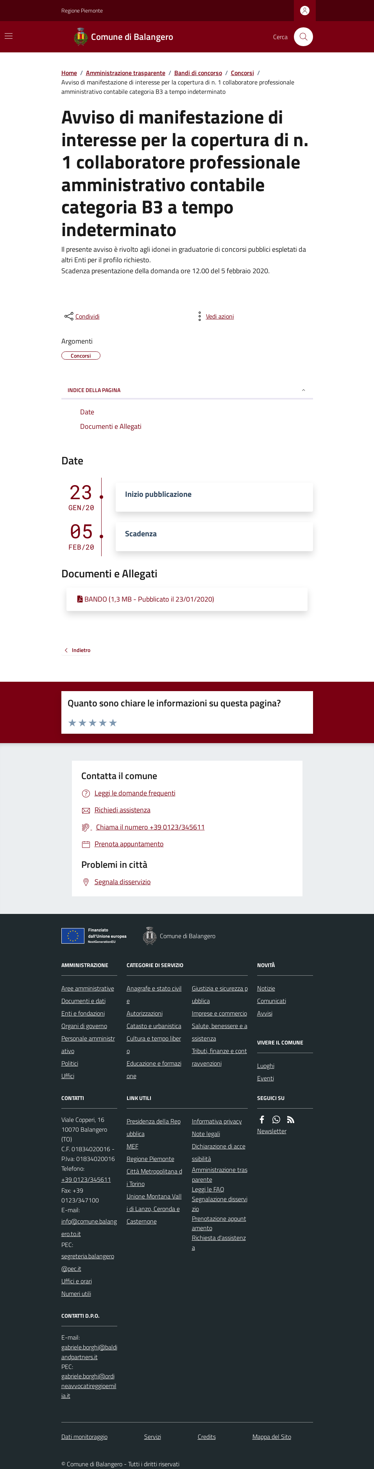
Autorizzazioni (145, 1013)
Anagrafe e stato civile (154, 994)
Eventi (265, 1078)
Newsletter (271, 1131)
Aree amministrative (87, 988)
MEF (132, 1146)
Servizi (152, 1436)
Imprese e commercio (219, 1013)
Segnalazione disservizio (219, 1203)
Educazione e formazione (154, 1069)
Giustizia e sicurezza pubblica (220, 994)
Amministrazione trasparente (125, 72)
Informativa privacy (217, 1121)
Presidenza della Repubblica (154, 1127)
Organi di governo (84, 1025)
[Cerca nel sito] (300, 36)
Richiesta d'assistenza (219, 1242)
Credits (207, 1436)
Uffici (67, 1075)
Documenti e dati (83, 1000)
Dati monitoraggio (84, 1436)
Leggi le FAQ (208, 1189)
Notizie (266, 988)
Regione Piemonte (82, 10)
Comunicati (271, 1000)
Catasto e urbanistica (154, 1025)
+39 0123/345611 (86, 1179)
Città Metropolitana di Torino (154, 1177)
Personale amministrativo (88, 1044)
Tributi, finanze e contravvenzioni (219, 1057)
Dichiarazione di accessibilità (218, 1152)
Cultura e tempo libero (154, 1044)
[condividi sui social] (81, 316)
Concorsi (242, 72)
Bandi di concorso (198, 72)
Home (69, 72)
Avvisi (264, 1013)
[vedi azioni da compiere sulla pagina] (214, 316)
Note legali (206, 1133)
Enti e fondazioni (83, 1013)
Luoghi (265, 1065)
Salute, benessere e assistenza (219, 1032)
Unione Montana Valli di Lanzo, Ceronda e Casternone (154, 1208)
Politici (69, 1063)
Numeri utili (76, 1293)
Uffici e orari (76, 1281)
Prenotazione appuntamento (219, 1223)
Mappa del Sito (271, 1436)
